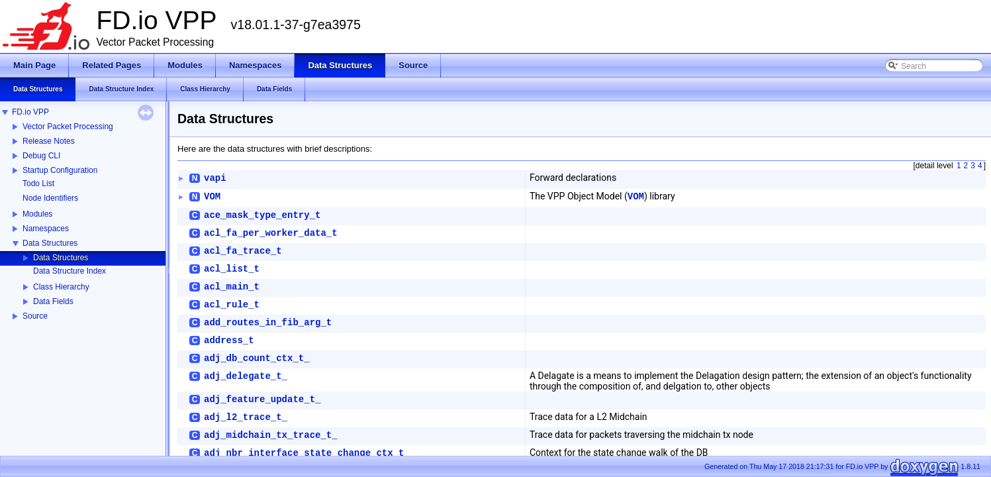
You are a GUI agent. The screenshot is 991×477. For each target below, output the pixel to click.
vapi (215, 178)
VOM (212, 196)
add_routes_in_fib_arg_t (268, 322)
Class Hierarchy (61, 287)
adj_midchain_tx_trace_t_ (271, 435)
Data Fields (53, 301)
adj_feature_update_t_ (262, 399)
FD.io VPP (30, 112)
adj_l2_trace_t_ (245, 417)
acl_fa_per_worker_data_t (271, 233)
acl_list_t (232, 269)
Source (35, 316)
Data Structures (50, 243)
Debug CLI (41, 155)
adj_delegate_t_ (245, 376)
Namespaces (46, 228)
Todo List (38, 183)
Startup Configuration (60, 170)
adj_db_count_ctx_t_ (257, 358)
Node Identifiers (50, 198)
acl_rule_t (232, 304)
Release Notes (49, 141)
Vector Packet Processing (68, 126)
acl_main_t (232, 287)
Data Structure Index (69, 271)
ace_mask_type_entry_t (262, 215)
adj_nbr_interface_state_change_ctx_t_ (307, 453)
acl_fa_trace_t (243, 251)
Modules (37, 214)
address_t (229, 340)
